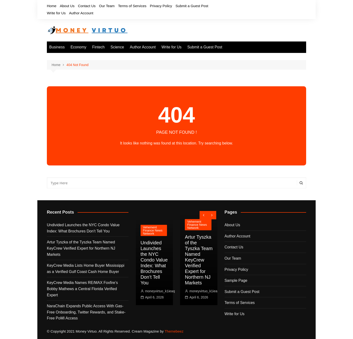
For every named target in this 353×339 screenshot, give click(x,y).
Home (51, 6)
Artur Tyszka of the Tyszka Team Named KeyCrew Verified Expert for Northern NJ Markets (81, 248)
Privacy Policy (161, 6)
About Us (67, 6)
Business (57, 47)
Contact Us (87, 6)
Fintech (98, 47)
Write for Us (56, 13)
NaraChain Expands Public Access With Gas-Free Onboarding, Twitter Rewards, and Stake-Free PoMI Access (86, 312)
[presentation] (204, 215)
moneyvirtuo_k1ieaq (160, 291)
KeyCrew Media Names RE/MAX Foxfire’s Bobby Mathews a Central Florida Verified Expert (82, 289)
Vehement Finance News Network (152, 230)
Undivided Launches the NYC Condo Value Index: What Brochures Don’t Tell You (83, 228)
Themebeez (174, 331)
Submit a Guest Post (192, 6)
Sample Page (236, 280)
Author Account (81, 13)
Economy (78, 47)
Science (117, 47)
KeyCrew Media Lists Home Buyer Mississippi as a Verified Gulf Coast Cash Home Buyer (85, 268)
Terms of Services (132, 6)
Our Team (107, 6)
